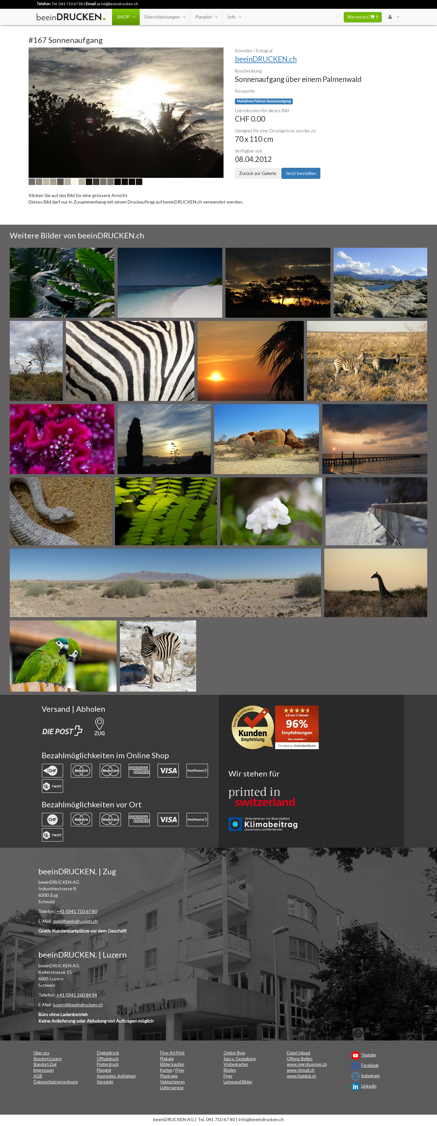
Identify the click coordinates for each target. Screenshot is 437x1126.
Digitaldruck (108, 1053)
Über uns (41, 1053)
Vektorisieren (172, 1082)
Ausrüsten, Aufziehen (116, 1076)
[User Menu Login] (393, 17)
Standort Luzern (47, 1058)
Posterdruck (108, 1064)
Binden (230, 1070)
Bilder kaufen (172, 1064)
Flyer (180, 1070)
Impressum (43, 1070)
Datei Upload (298, 1053)
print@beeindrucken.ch (117, 3)
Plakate (167, 1058)
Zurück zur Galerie (257, 173)
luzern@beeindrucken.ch (78, 1004)
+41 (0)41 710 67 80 (77, 911)
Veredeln (105, 1082)
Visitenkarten (236, 1064)
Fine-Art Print (172, 1053)
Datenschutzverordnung (55, 1082)
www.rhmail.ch (301, 1070)
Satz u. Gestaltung (240, 1058)
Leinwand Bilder (238, 1082)
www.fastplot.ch (301, 1076)
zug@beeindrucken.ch (75, 921)
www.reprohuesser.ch (307, 1064)
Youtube (368, 1055)
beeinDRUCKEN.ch (266, 59)
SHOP (126, 17)
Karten (166, 1070)
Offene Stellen (300, 1058)
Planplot (206, 17)
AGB (37, 1076)
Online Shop (234, 1053)
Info (234, 17)
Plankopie (169, 1076)
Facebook (370, 1065)
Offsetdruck (108, 1058)
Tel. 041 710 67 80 (67, 3)
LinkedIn (369, 1086)
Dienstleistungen (165, 17)
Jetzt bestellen (301, 173)
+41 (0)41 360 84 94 (77, 995)
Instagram (370, 1075)
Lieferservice (172, 1087)
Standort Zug (45, 1064)
